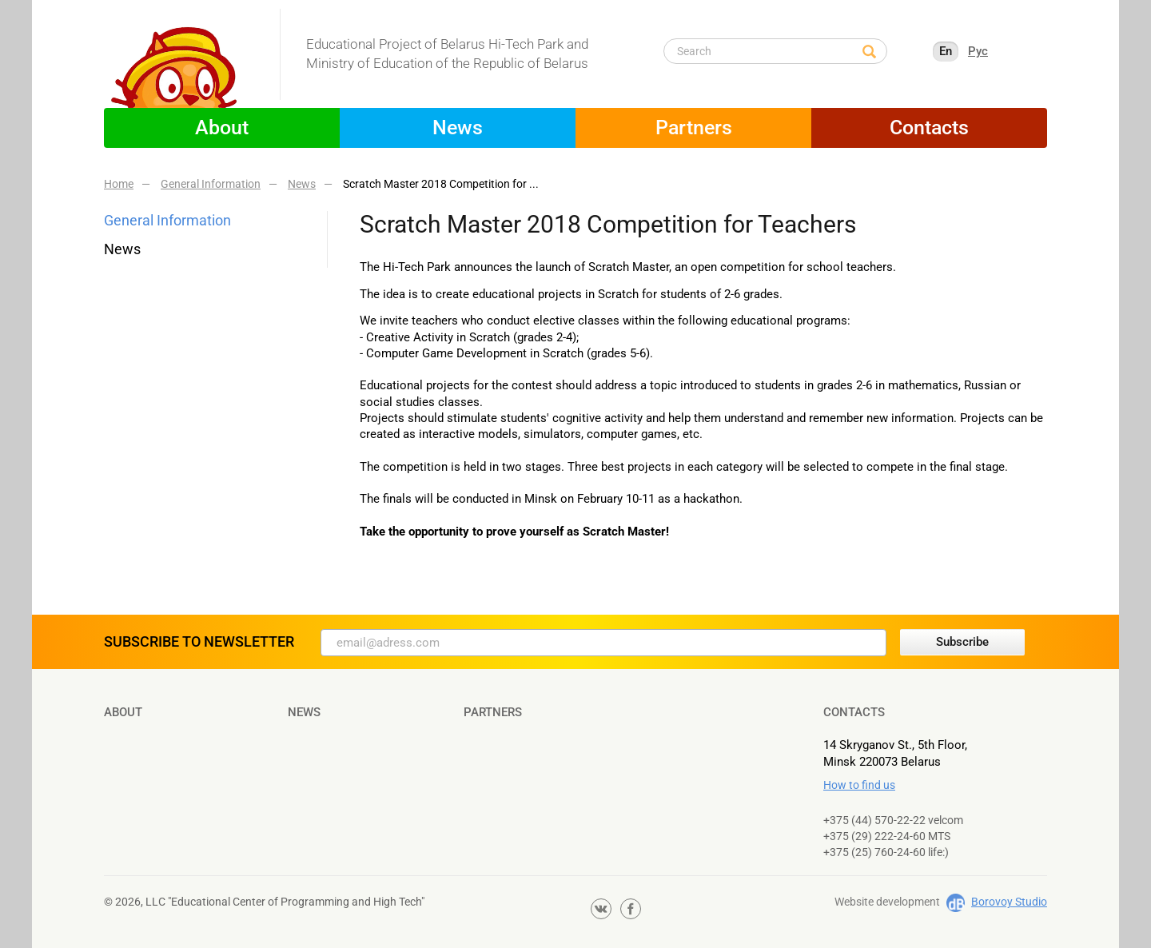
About (222, 127)
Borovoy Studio (1009, 901)
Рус (978, 51)
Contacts (929, 127)
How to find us (859, 785)
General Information (167, 220)
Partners (693, 127)
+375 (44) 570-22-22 (874, 820)
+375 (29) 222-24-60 (874, 836)
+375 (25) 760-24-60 (874, 852)
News (457, 127)
